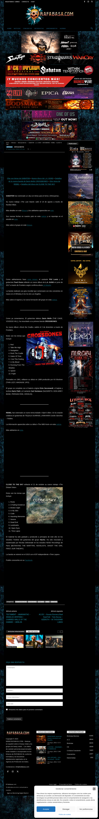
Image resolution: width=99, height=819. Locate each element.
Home (9, 28)
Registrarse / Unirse (12, 2)
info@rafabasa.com (22, 767)
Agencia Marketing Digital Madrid (17, 793)
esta (15, 219)
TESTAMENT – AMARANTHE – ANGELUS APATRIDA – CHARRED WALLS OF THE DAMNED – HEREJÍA (18, 618)
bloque (24, 211)
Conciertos (27, 28)
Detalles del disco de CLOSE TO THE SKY (38, 184)
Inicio (7, 143)
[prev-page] (58, 631)
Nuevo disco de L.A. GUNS (42, 178)
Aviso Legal (52, 784)
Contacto (25, 2)
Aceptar (46, 809)
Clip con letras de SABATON (18, 178)
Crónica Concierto (74, 750)
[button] (94, 789)
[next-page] (61, 631)
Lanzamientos (51, 28)
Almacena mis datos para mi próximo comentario (26, 710)
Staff (33, 2)
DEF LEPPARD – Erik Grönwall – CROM (54, 758)
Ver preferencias (86, 809)
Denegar (66, 809)
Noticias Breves (22, 143)
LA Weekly (47, 285)
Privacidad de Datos (65, 784)
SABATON (54, 602)
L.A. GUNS (41, 602)
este (52, 211)
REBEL (47, 602)
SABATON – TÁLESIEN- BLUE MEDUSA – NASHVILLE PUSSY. (53, 652)
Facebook (28, 560)
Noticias (17, 28)
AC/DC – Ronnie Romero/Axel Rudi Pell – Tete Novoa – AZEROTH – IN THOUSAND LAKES (51, 618)
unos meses (32, 279)
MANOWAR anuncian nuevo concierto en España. (55, 738)
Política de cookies (65, 814)
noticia (43, 216)
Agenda (63, 28)
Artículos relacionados (16, 631)
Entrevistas (39, 28)
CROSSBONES (32, 602)
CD (68, 747)
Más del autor (33, 631)
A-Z (68, 740)
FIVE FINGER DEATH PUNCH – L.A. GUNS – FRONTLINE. (14, 652)
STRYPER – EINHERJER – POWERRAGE (55, 748)
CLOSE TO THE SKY (21, 602)
